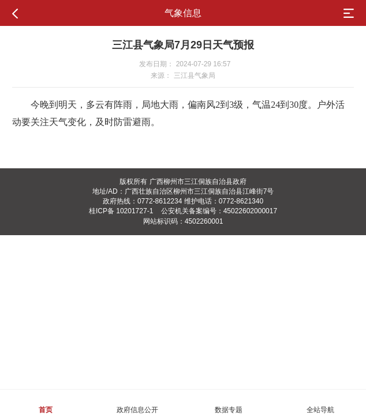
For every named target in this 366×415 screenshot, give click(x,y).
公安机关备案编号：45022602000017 (219, 211)
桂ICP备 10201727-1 (121, 211)
